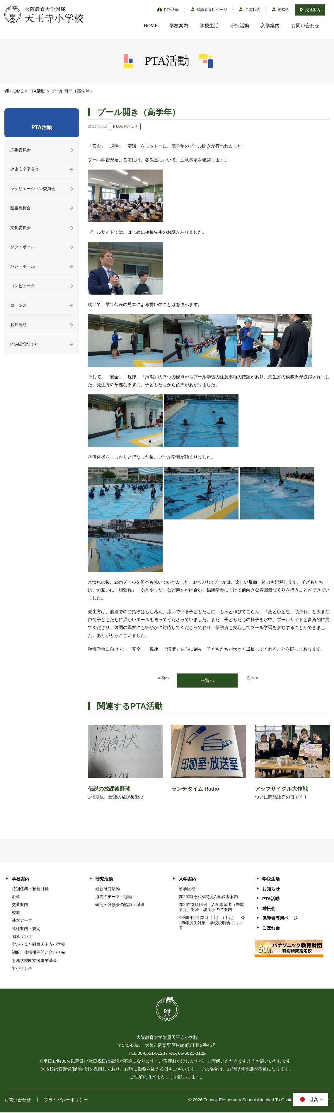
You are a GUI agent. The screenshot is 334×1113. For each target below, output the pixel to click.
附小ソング (22, 968)
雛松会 (280, 9)
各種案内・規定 (26, 928)
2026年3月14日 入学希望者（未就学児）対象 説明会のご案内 (211, 907)
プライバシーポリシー (66, 1100)
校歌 (16, 913)
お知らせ (19, 329)
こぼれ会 (249, 9)
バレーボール (23, 269)
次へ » (253, 678)
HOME (151, 25)
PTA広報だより (25, 349)
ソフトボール (23, 249)
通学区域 (187, 889)
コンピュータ (23, 289)
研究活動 (239, 25)
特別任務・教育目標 (30, 889)
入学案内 (270, 25)
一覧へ (207, 680)
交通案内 (310, 10)
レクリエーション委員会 (34, 189)
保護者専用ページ (209, 9)
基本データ (22, 921)
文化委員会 (21, 229)
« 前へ (163, 678)
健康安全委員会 (25, 169)
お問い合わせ (305, 25)
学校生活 (209, 25)
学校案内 (178, 25)
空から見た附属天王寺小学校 (38, 945)
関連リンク (22, 937)
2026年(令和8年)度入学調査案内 (208, 897)
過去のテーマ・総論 (113, 897)
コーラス (19, 309)
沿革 (16, 897)
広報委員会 (21, 150)
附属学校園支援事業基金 (34, 960)
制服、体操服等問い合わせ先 (38, 952)
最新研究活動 (107, 889)
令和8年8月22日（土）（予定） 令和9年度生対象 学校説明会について (212, 923)
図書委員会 (21, 209)
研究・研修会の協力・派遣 (119, 905)
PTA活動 (168, 9)
